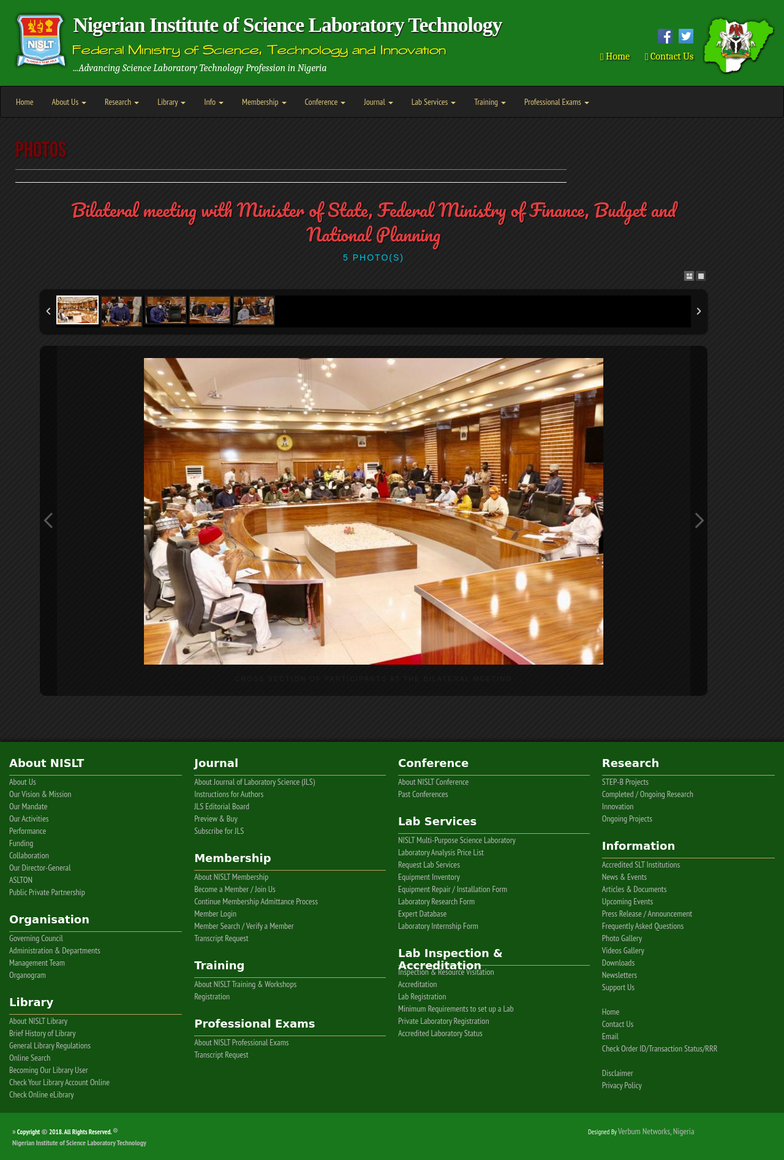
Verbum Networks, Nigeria (656, 1131)
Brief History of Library (42, 1033)
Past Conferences (423, 793)
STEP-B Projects (625, 781)
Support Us (618, 987)
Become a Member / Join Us (235, 889)
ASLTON (20, 879)
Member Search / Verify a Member (244, 925)
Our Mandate (28, 806)
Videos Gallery (623, 950)
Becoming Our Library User (48, 1069)
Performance (27, 830)
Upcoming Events (627, 901)
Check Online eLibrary (41, 1094)
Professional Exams (556, 101)
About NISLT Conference (433, 781)
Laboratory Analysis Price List (441, 852)
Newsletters (619, 974)
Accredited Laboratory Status (440, 1033)
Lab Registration (422, 996)
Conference (325, 101)
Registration (212, 996)
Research (122, 101)
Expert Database (422, 913)
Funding (21, 843)
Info (214, 101)
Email (610, 1036)
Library (171, 101)
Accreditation (417, 984)
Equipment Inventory (429, 876)
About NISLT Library (38, 1020)
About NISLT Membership (231, 876)
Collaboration (29, 855)
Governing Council (36, 938)
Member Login (215, 913)
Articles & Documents (634, 889)
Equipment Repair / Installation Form (452, 889)
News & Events (624, 876)
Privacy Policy (622, 1085)
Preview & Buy (216, 818)
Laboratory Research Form (436, 901)
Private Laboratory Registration (443, 1020)
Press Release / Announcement (647, 913)
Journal (378, 101)
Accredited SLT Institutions (641, 864)
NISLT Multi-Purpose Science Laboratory (457, 839)
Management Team (37, 962)
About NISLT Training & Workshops (245, 984)
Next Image (698, 521)
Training (490, 101)
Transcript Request (221, 938)
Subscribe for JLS (219, 830)
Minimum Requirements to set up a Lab (456, 1008)
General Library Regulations (50, 1045)
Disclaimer (617, 1072)
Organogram (27, 974)
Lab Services (434, 101)
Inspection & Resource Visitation (446, 971)
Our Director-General (39, 867)
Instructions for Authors (228, 793)
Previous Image (48, 521)
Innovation (618, 806)
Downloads (618, 962)
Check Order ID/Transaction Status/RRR (660, 1048)
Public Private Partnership (47, 892)
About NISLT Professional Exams (241, 1042)
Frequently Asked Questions (643, 925)
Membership (264, 101)
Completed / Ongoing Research (647, 793)
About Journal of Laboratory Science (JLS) (254, 781)
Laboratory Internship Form (438, 925)
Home (615, 56)
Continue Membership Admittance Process (256, 901)
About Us (68, 101)
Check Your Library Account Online (59, 1082)
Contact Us (669, 56)
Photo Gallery (622, 938)
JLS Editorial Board (221, 806)
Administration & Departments (54, 950)
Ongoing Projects (627, 818)
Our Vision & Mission (40, 793)
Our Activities (28, 818)
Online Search (29, 1057)
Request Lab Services (429, 864)
